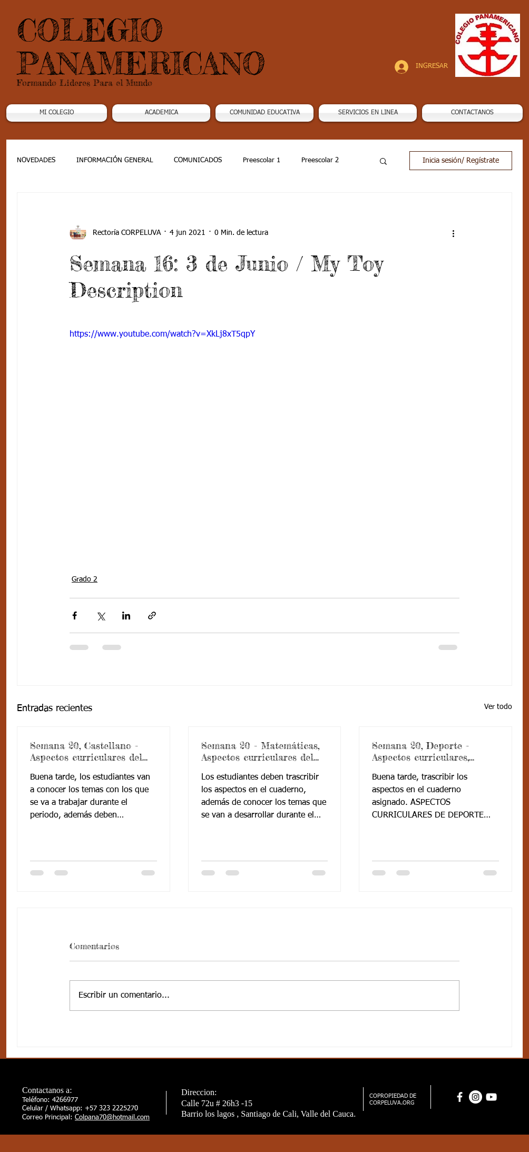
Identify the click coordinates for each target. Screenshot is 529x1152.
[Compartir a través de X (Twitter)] (100, 616)
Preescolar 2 (320, 160)
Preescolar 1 (261, 160)
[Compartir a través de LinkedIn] (126, 616)
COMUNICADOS (198, 160)
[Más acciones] (453, 233)
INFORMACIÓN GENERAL (114, 160)
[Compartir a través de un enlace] (152, 616)
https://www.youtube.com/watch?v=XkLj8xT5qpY (162, 334)
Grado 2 (84, 579)
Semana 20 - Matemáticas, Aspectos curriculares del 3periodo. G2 (260, 751)
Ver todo (498, 707)
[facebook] (459, 1097)
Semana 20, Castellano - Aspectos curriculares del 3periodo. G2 (86, 751)
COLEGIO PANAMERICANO (141, 47)
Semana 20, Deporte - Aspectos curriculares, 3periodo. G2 (420, 751)
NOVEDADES (36, 160)
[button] (161, 113)
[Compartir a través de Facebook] (75, 616)
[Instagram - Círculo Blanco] (475, 1097)
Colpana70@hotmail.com (112, 1117)
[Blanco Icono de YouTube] (491, 1097)
